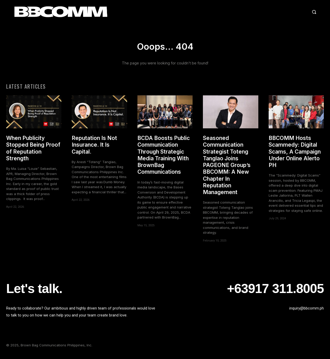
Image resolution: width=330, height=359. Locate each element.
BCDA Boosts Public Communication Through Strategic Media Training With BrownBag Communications (163, 158)
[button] (269, 11)
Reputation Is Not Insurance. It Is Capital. (94, 148)
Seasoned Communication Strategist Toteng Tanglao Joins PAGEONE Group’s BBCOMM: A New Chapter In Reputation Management (227, 168)
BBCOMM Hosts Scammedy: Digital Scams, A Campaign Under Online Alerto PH (295, 154)
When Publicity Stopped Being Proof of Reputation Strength (33, 151)
